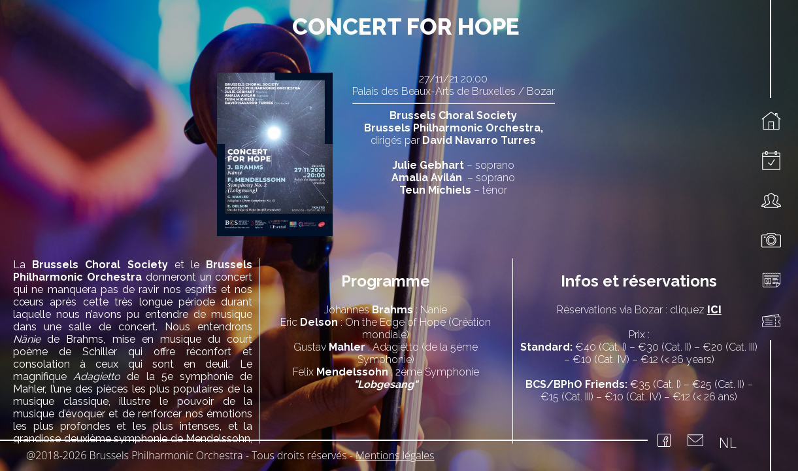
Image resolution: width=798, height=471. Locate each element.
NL (728, 442)
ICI (714, 310)
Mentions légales (395, 455)
